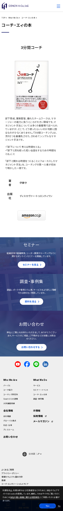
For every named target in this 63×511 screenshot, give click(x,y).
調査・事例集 (38, 399)
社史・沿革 (7, 425)
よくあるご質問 (8, 470)
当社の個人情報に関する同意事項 (24, 497)
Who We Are (10, 380)
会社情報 (8, 410)
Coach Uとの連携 (10, 399)
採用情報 (38, 416)
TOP (3, 18)
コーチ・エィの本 (28, 18)
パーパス (7, 386)
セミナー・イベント (41, 390)
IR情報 (36, 410)
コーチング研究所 (10, 394)
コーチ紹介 (8, 390)
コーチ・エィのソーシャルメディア (15, 484)
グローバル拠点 (9, 421)
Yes (48, 506)
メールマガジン (41, 421)
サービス (36, 386)
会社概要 (7, 416)
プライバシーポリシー (10, 473)
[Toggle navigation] (58, 6)
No (59, 506)
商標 (3, 480)
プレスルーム (8, 430)
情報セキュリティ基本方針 (12, 477)
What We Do (13, 18)
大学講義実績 (9, 403)
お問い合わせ (10, 437)
